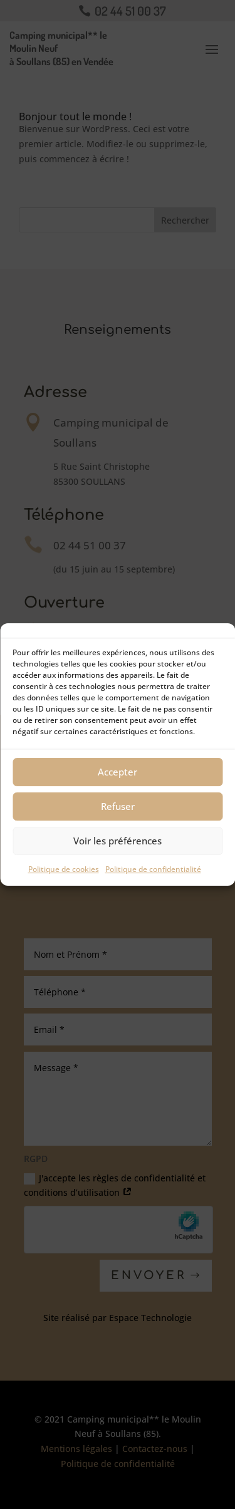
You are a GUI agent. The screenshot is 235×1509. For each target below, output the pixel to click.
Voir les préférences (117, 840)
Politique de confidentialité (153, 869)
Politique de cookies (63, 869)
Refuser (118, 806)
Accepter (117, 771)
